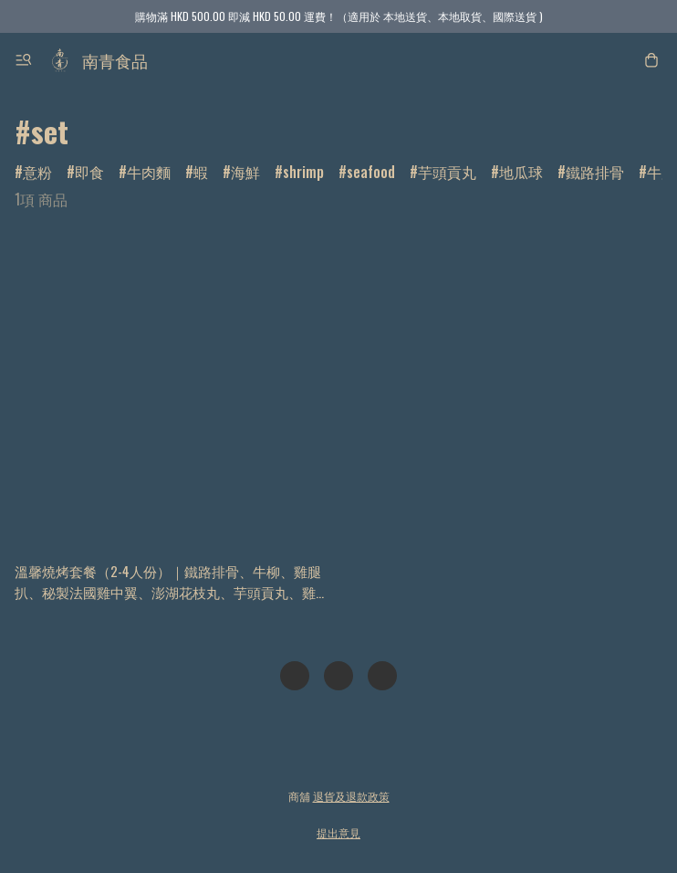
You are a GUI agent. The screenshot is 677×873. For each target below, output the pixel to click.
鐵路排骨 (595, 172)
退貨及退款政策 (351, 796)
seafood (371, 172)
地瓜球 (521, 172)
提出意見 (338, 832)
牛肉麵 (149, 172)
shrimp (303, 172)
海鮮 (245, 172)
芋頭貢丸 (447, 172)
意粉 (37, 172)
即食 (89, 172)
